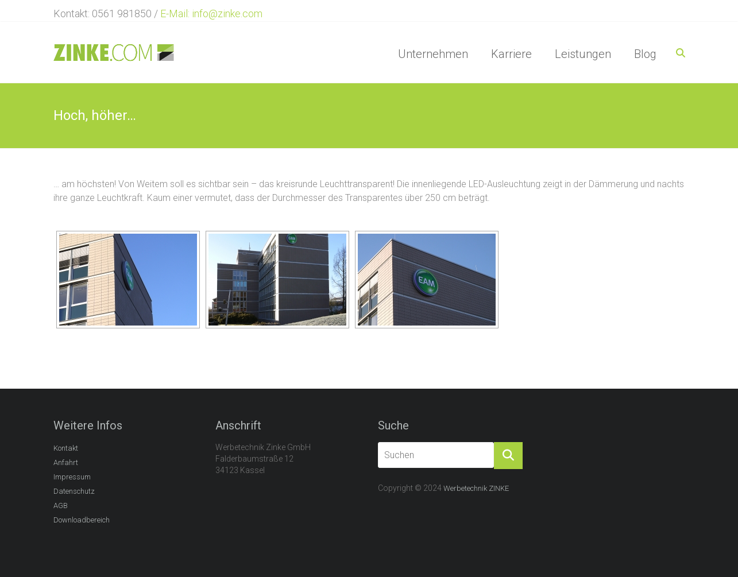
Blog (645, 54)
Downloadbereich (81, 520)
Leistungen (583, 54)
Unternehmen (433, 54)
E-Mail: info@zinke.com (211, 13)
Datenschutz (74, 491)
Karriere (511, 54)
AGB (60, 505)
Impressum (72, 477)
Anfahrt (65, 462)
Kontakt (65, 448)
